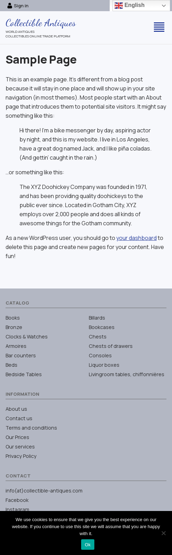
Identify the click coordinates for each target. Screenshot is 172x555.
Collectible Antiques (41, 23)
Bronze (14, 327)
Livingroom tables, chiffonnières (126, 374)
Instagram (17, 509)
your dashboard (136, 238)
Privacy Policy (21, 456)
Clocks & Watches (27, 336)
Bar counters (21, 355)
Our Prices (17, 437)
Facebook (17, 500)
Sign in (18, 5)
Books (13, 317)
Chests (98, 336)
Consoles (100, 355)
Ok (88, 544)
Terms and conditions (31, 427)
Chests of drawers (111, 346)
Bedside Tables (24, 374)
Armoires (16, 346)
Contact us (19, 418)
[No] (163, 533)
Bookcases (102, 327)
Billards (97, 317)
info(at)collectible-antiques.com (44, 490)
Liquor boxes (104, 365)
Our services (20, 446)
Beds (11, 365)
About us (16, 409)
